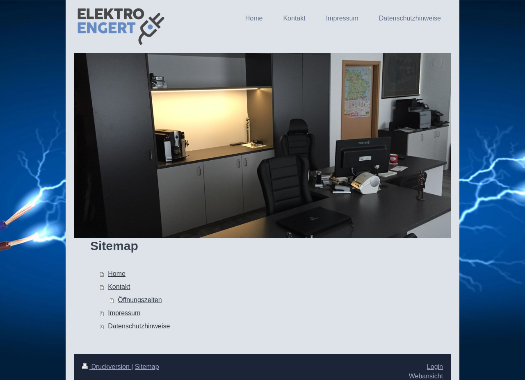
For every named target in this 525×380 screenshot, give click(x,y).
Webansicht (426, 376)
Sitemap (147, 366)
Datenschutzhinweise (139, 326)
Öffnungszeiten (140, 299)
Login (435, 366)
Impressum (124, 312)
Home (117, 273)
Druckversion (106, 366)
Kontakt (119, 286)
